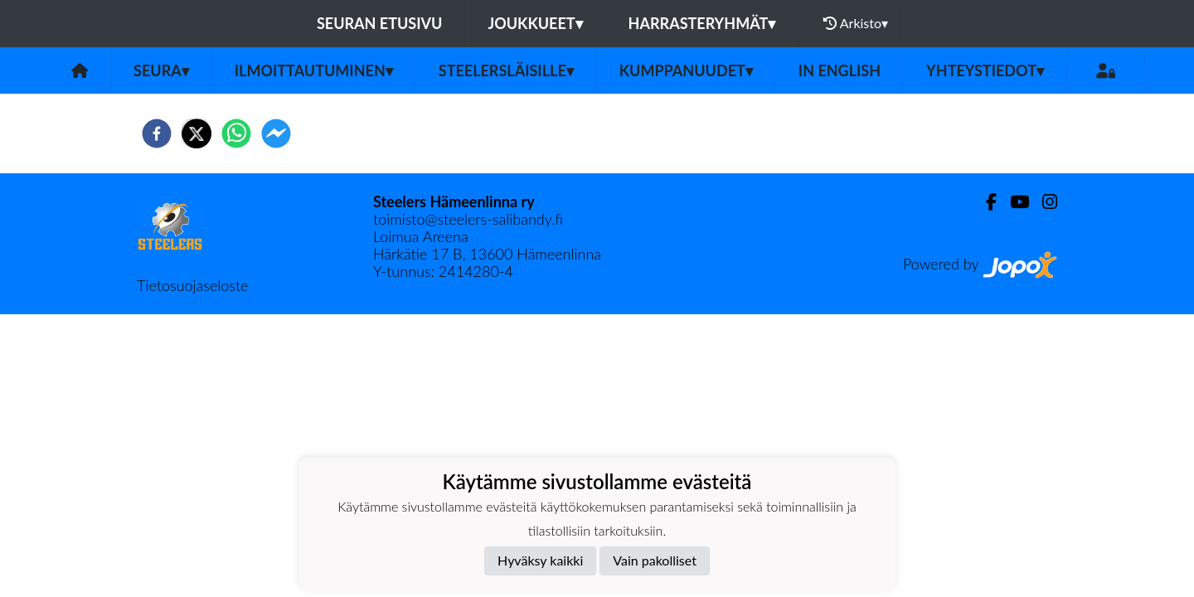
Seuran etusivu (380, 23)
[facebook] (157, 133)
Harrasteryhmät (702, 23)
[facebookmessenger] (276, 133)
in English (839, 70)
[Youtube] (1013, 202)
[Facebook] (985, 202)
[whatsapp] (236, 133)
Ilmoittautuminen (314, 70)
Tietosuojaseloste (192, 285)
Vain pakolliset (654, 560)
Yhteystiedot (985, 70)
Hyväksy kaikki (540, 560)
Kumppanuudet (686, 70)
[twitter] (196, 133)
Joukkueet (535, 23)
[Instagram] (1043, 202)
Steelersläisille (506, 70)
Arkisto (855, 23)
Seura (161, 70)
